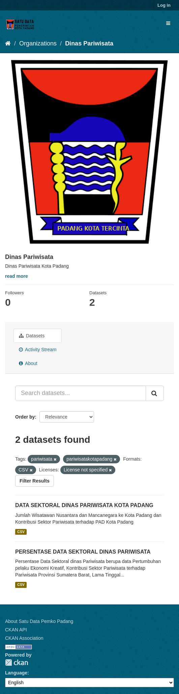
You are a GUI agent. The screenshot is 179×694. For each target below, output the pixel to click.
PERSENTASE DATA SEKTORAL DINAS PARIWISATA (83, 552)
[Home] (8, 43)
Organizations (38, 43)
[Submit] (155, 393)
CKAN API (16, 629)
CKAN (16, 662)
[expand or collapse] (168, 23)
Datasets (31, 335)
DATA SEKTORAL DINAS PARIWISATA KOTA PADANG (84, 505)
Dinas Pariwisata (89, 43)
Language (16, 672)
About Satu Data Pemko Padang (39, 621)
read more (16, 276)
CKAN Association (24, 638)
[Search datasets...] (80, 393)
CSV (21, 532)
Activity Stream (37, 349)
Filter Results (35, 481)
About (28, 363)
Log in (164, 5)
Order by (25, 417)
